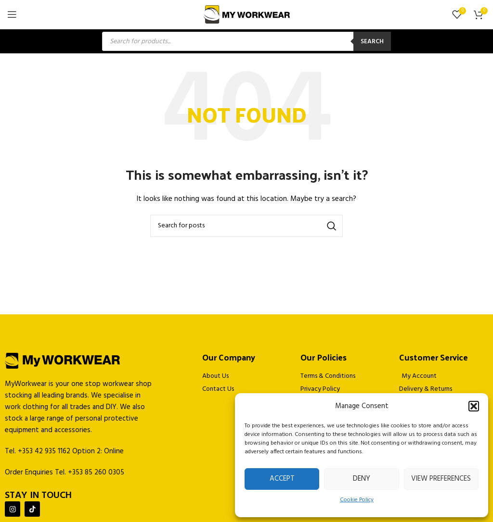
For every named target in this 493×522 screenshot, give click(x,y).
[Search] (246, 226)
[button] (474, 406)
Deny (361, 479)
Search (372, 42)
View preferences (441, 479)
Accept (282, 479)
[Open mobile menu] (12, 14)
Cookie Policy (357, 500)
